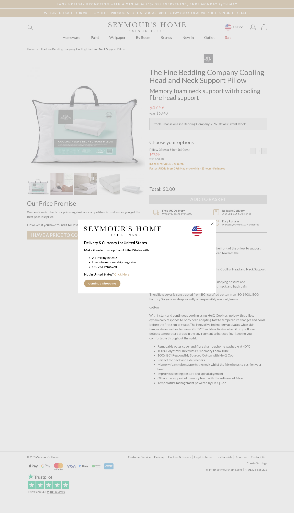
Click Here (121, 274)
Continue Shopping (102, 283)
